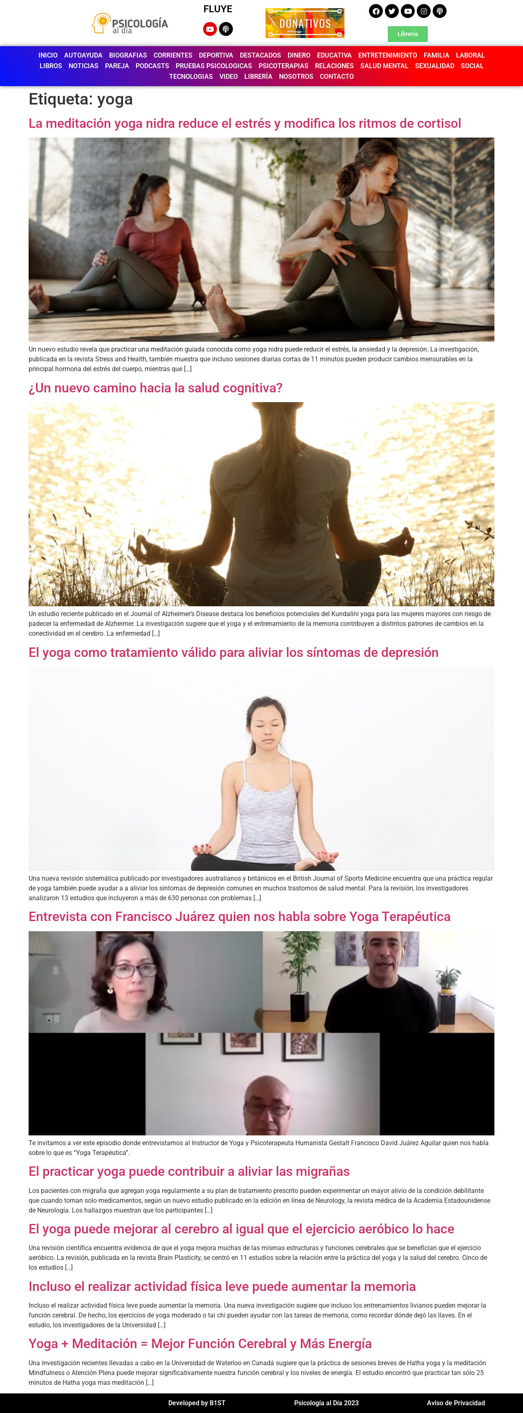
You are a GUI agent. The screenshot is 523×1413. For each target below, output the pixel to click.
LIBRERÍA (258, 76)
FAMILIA (436, 55)
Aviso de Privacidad (456, 1403)
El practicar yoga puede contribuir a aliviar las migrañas (189, 1171)
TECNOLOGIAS (191, 76)
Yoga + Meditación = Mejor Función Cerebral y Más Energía (200, 1343)
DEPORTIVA (216, 55)
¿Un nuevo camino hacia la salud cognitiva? (156, 388)
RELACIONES (334, 66)
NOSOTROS (296, 76)
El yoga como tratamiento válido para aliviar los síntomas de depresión (234, 652)
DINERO (299, 55)
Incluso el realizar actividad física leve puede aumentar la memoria (222, 1286)
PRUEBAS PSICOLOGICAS (214, 66)
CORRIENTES (173, 55)
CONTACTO (337, 76)
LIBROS (51, 66)
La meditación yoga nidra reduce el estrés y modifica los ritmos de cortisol (245, 123)
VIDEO (228, 76)
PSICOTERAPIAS (283, 66)
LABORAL (470, 55)
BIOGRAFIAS (128, 55)
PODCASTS (152, 66)
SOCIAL (472, 66)
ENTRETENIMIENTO (387, 55)
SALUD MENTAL (384, 66)
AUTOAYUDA (83, 55)
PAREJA (117, 66)
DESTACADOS (260, 55)
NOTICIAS (83, 66)
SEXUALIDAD (434, 66)
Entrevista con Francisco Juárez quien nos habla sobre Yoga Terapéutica (240, 916)
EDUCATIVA (334, 55)
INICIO (48, 55)
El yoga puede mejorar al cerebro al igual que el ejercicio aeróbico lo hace (241, 1229)
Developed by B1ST (197, 1403)
